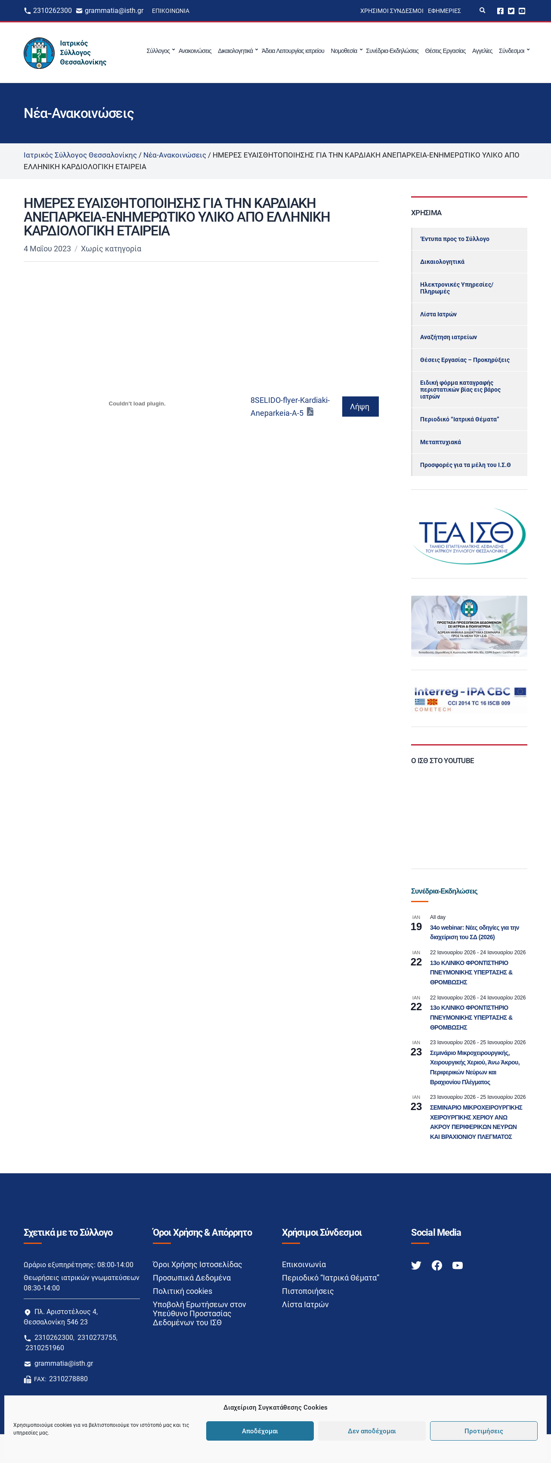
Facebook (500, 10)
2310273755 (96, 1337)
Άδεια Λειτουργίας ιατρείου (293, 50)
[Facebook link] (438, 1265)
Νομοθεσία (344, 50)
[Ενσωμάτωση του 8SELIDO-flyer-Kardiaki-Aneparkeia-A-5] (137, 404)
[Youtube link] (457, 1265)
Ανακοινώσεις (195, 50)
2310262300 (52, 10)
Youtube (522, 10)
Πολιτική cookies (182, 1291)
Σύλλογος (158, 50)
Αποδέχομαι (260, 1431)
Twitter (511, 10)
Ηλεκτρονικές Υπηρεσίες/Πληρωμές (456, 288)
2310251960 (44, 1348)
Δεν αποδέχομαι (372, 1431)
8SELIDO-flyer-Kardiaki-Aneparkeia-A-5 (290, 407)
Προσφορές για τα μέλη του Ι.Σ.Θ (465, 464)
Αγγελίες (482, 50)
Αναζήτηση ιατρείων (448, 337)
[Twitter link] (417, 1265)
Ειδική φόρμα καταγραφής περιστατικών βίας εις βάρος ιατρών (460, 389)
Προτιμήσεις (483, 1431)
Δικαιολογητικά (235, 50)
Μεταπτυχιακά (440, 442)
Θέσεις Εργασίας (445, 50)
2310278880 (68, 1379)
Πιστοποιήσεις (308, 1291)
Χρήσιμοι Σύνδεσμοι (392, 10)
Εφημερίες (444, 10)
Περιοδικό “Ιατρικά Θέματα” (459, 419)
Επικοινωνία (170, 10)
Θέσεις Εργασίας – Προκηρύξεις (465, 359)
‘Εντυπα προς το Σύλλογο (454, 238)
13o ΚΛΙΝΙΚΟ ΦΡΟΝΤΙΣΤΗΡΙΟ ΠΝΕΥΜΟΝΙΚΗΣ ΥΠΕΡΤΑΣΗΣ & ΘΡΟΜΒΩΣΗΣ (471, 972)
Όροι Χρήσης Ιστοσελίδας (197, 1264)
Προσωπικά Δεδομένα (192, 1277)
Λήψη (359, 406)
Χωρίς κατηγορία (111, 248)
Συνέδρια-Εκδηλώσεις (392, 50)
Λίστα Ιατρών (438, 314)
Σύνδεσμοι (511, 50)
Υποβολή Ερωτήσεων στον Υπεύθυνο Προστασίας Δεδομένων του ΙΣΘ (199, 1313)
